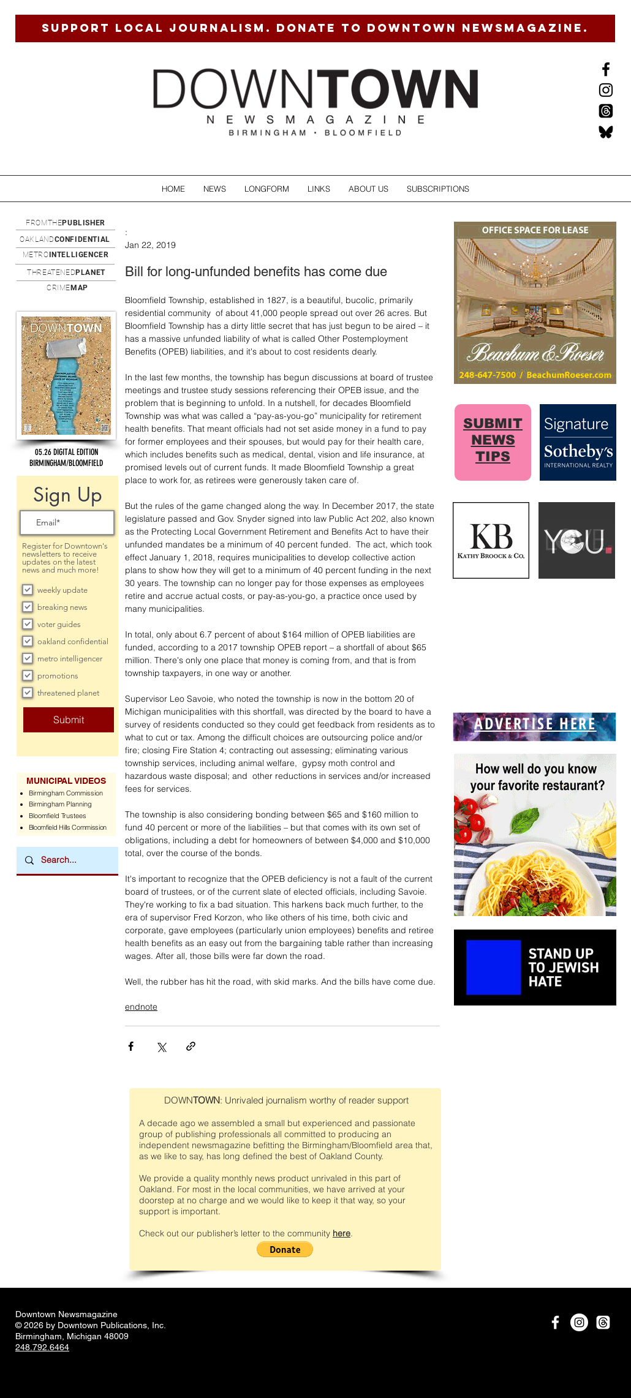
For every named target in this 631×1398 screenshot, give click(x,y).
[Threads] (606, 111)
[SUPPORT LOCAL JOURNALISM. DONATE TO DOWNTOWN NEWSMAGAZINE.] (315, 28)
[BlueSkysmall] (606, 131)
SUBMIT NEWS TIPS (493, 440)
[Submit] (68, 719)
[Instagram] (606, 90)
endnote (141, 1006)
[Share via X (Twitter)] (161, 1046)
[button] (214, 189)
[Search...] (67, 860)
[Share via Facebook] (131, 1046)
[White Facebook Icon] (555, 1322)
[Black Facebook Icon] (606, 69)
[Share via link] (191, 1046)
